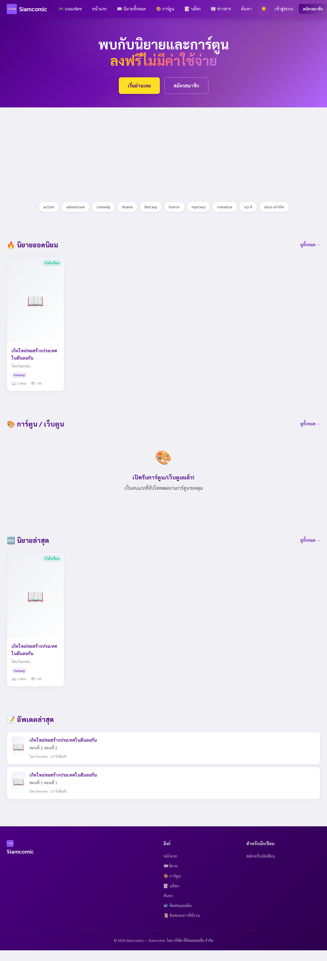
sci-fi (248, 206)
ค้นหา (246, 9)
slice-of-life (274, 206)
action (48, 206)
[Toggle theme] (263, 9)
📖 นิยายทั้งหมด (131, 9)
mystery (198, 206)
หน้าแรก (99, 9)
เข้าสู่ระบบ (284, 9)
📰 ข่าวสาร (221, 9)
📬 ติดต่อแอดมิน (178, 905)
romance (224, 206)
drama (127, 206)
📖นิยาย (171, 865)
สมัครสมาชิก (313, 8)
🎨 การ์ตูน (165, 9)
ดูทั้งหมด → (310, 244)
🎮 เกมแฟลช (70, 9)
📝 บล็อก (193, 9)
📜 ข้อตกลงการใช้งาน (182, 915)
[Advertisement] (130, 146)
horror (174, 206)
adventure (75, 206)
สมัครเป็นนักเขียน (260, 855)
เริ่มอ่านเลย (139, 85)
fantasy (150, 206)
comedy (103, 206)
